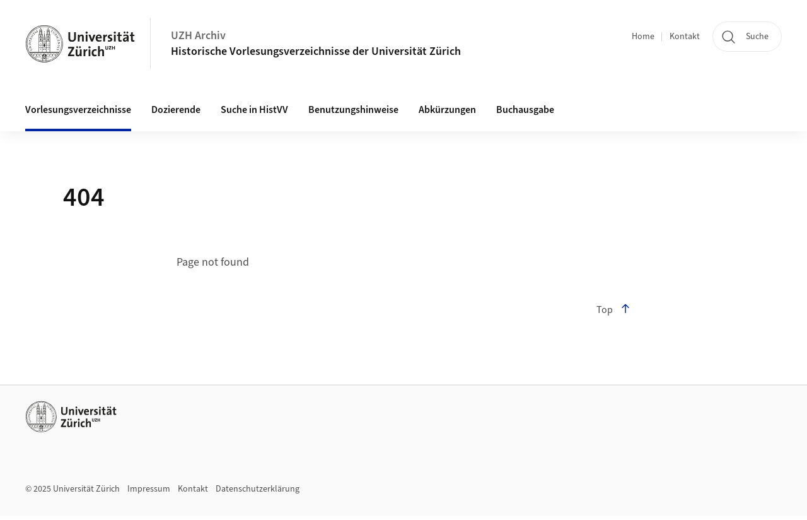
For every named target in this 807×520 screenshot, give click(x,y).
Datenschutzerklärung (257, 489)
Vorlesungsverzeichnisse (78, 110)
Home (643, 36)
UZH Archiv (198, 36)
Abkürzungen (447, 110)
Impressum (148, 489)
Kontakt (685, 36)
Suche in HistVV (254, 110)
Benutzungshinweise (353, 110)
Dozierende (175, 110)
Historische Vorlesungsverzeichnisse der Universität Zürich (316, 51)
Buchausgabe (525, 110)
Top (613, 309)
